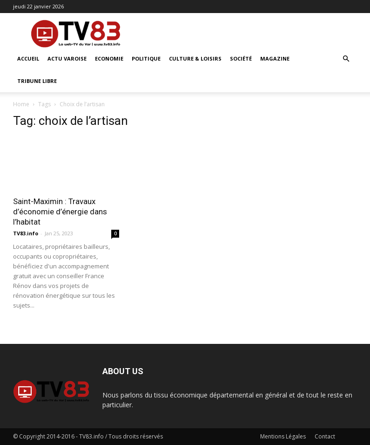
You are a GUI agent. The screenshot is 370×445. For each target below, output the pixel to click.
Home (21, 104)
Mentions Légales (283, 436)
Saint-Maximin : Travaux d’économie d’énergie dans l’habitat (60, 211)
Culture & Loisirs (195, 58)
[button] (346, 59)
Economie (109, 58)
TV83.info (25, 233)
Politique (146, 58)
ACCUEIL (28, 58)
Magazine (274, 58)
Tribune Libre (37, 80)
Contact (325, 436)
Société (241, 58)
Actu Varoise (67, 58)
